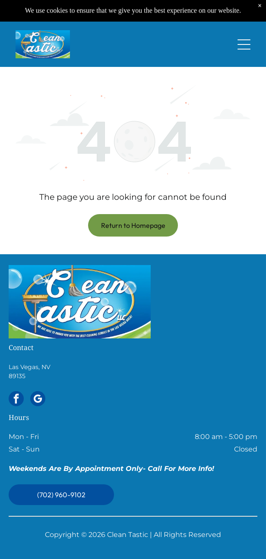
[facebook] (16, 399)
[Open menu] (244, 42)
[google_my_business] (37, 399)
